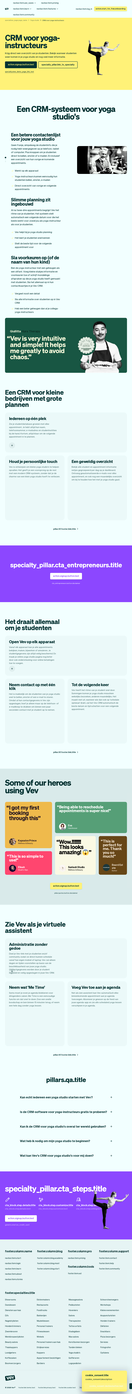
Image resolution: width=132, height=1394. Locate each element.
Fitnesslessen (43, 1331)
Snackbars (105, 1331)
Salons (72, 1315)
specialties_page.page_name (16, 20)
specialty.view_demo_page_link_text (19, 71)
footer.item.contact (108, 1258)
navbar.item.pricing (50, 2)
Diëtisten (104, 1326)
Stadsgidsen (74, 1331)
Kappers (41, 1352)
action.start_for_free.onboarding (110, 8)
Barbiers (41, 1363)
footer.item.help (106, 1263)
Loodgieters (10, 1352)
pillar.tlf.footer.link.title (66, 528)
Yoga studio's (74, 1352)
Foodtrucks (42, 1310)
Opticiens (104, 1352)
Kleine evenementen (109, 1310)
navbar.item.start (13, 1258)
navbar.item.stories (14, 1279)
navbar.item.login (13, 1263)
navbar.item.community (23, 14)
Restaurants (42, 1304)
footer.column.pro (80, 1251)
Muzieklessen (43, 1320)
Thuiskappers (11, 1347)
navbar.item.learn (22, 8)
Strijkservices (43, 1347)
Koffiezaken (10, 1358)
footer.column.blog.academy (50, 1258)
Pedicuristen (74, 1304)
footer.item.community (109, 1268)
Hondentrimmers (13, 1326)
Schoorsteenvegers (109, 1299)
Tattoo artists (75, 1326)
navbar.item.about (13, 1274)
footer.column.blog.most (48, 1263)
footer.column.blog (50, 1251)
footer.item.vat (75, 1273)
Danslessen (10, 1304)
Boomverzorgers (13, 1363)
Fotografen (105, 1347)
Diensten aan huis (13, 1310)
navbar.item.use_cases (24, 2)
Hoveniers (73, 1310)
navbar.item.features (47, 8)
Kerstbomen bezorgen (79, 1342)
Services (104, 1342)
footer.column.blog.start (48, 1268)
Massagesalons (76, 1299)
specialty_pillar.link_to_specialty (57, 64)
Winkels (40, 1336)
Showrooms (10, 1299)
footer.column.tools (81, 1266)
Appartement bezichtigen (49, 1358)
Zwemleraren (11, 1331)
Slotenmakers (43, 1299)
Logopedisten (75, 1363)
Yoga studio (34, 20)
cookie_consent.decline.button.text (106, 1386)
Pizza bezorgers (107, 1336)
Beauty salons (11, 1342)
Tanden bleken (75, 1347)
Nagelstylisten (11, 1320)
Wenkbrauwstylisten (14, 1336)
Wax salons (74, 1336)
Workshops (105, 1304)
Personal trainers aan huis (48, 1342)
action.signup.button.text (21, 64)
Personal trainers (45, 1326)
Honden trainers (107, 1320)
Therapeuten (75, 1320)
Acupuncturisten (107, 1315)
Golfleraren (74, 1358)
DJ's (7, 1315)
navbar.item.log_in (84, 8)
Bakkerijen (42, 1315)
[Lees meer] (12, 445)
